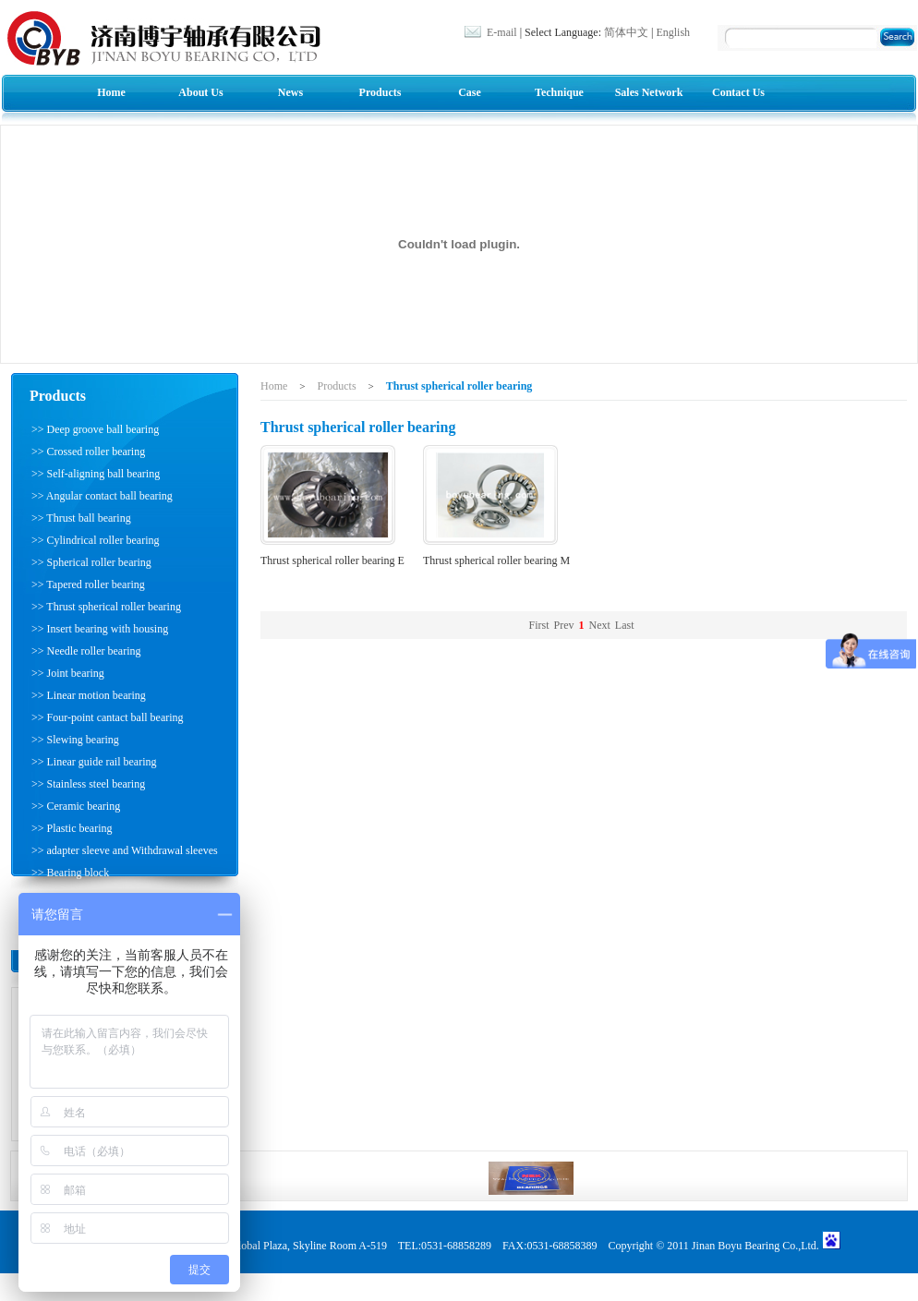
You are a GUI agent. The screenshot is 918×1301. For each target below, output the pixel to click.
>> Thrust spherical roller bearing (106, 606)
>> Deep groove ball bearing (95, 429)
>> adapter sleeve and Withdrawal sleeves (124, 850)
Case (469, 92)
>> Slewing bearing (75, 739)
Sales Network (649, 92)
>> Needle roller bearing (85, 650)
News (290, 92)
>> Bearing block (70, 872)
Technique (559, 92)
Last (624, 625)
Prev (564, 625)
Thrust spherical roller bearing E (332, 560)
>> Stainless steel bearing (88, 783)
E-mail (502, 32)
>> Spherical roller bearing (91, 562)
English (673, 32)
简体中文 (626, 32)
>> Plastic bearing (72, 828)
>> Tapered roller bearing (88, 584)
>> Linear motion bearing (88, 695)
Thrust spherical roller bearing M (496, 560)
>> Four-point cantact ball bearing (107, 717)
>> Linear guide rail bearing (93, 761)
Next (599, 625)
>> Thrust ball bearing (81, 518)
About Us (200, 92)
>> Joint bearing (67, 673)
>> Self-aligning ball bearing (95, 473)
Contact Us (738, 92)
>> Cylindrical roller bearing (95, 540)
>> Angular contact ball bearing (102, 495)
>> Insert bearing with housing (99, 628)
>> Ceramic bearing (75, 806)
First (538, 625)
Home (111, 92)
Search (900, 39)
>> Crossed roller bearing (88, 451)
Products (380, 92)
